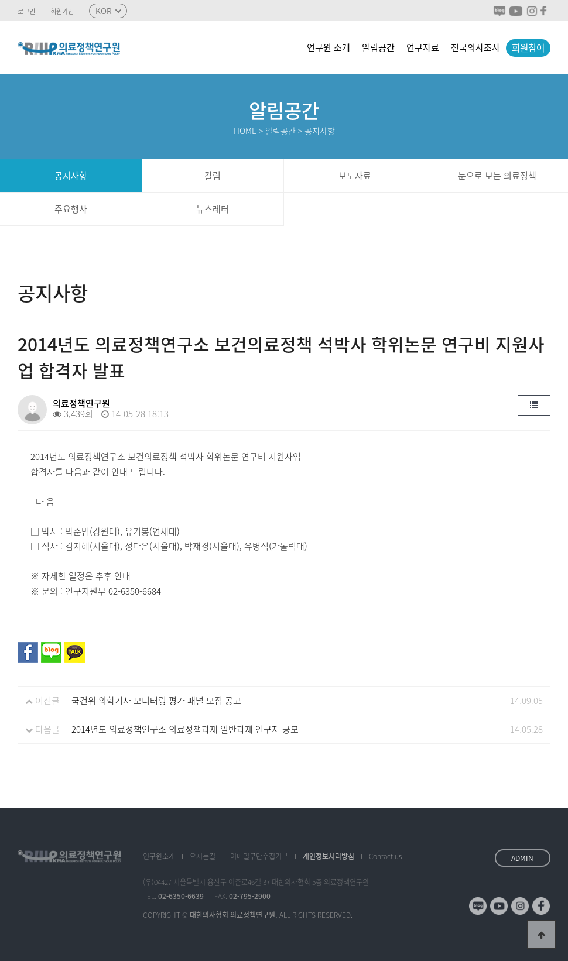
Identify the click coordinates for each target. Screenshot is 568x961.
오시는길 (202, 856)
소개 (159, 856)
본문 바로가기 (0, 0)
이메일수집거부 (259, 856)
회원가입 (62, 11)
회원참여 (528, 47)
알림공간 (378, 47)
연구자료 (422, 47)
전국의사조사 (475, 47)
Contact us (385, 856)
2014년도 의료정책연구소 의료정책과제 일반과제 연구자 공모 (185, 729)
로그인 (26, 11)
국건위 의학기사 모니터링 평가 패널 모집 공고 (156, 700)
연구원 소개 (328, 47)
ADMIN (522, 858)
